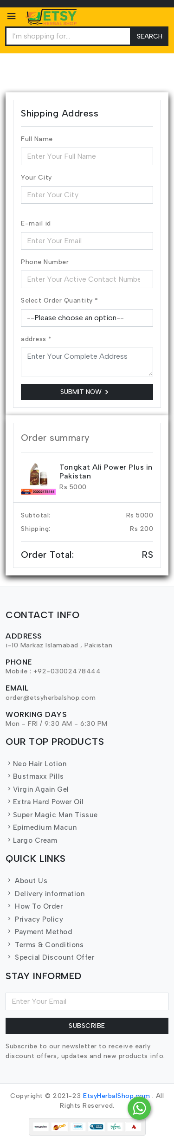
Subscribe (87, 1026)
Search (149, 36)
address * (36, 339)
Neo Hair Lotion (36, 764)
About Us (26, 881)
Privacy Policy (34, 919)
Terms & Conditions (45, 945)
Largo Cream (31, 840)
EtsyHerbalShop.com (116, 1096)
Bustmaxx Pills (35, 776)
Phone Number (45, 262)
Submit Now (85, 392)
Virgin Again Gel (37, 789)
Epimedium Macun (41, 827)
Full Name (37, 139)
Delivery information (45, 894)
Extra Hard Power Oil (45, 802)
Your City (36, 177)
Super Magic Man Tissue (52, 815)
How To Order (34, 906)
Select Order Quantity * (59, 300)
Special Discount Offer (50, 957)
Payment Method (39, 932)
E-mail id (36, 223)
